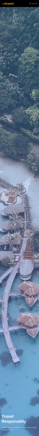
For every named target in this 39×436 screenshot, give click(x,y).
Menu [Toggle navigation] (33, 4)
